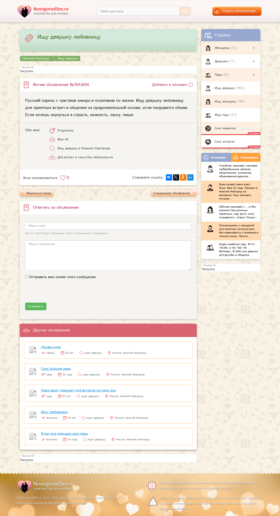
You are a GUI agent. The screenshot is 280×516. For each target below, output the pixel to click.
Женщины (223, 48)
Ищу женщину (226, 101)
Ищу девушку (225, 88)
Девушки (222, 61)
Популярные (245, 157)
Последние (214, 157)
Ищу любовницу (54, 412)
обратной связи (179, 509)
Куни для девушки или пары (64, 433)
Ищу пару (222, 115)
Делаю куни (51, 347)
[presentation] (59, 294)
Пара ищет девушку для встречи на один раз (78, 390)
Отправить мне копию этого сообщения (62, 277)
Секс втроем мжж (56, 368)
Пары (219, 75)
